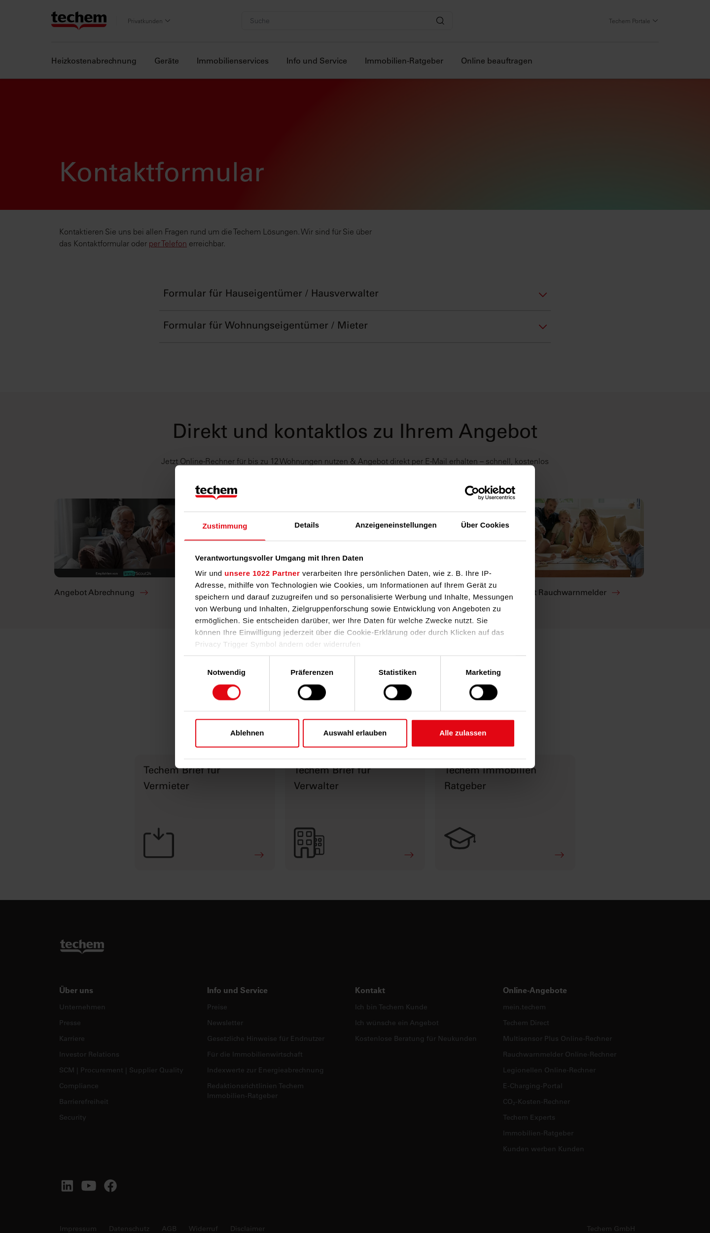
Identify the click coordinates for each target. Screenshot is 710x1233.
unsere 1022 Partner (262, 574)
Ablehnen (247, 734)
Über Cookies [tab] (485, 525)
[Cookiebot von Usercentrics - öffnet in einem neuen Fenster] (472, 492)
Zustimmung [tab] (225, 526)
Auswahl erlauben (355, 734)
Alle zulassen (462, 734)
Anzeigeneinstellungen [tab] (395, 525)
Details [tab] (306, 525)
